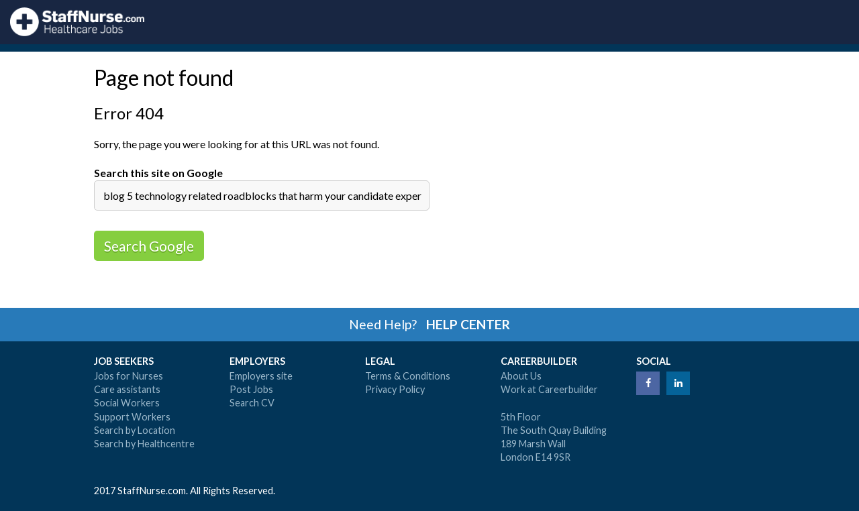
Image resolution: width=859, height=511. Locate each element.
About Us (521, 376)
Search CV (252, 402)
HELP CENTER (468, 324)
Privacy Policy (395, 389)
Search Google (149, 245)
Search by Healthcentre (144, 443)
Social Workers (127, 402)
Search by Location (134, 430)
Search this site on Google (158, 172)
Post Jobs (251, 389)
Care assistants (127, 389)
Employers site (261, 376)
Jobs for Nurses (128, 376)
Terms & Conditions (407, 376)
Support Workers (132, 416)
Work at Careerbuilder (549, 389)
